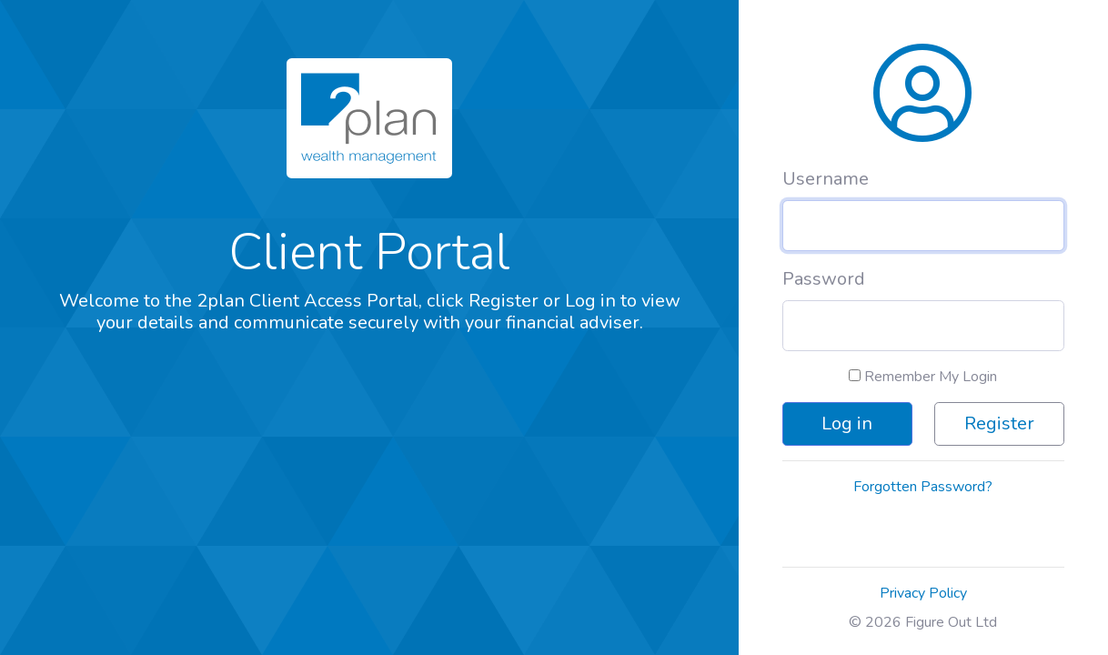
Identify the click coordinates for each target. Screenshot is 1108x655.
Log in (846, 423)
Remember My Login (923, 377)
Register (999, 423)
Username (825, 178)
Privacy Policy (923, 593)
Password (823, 279)
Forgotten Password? (922, 487)
